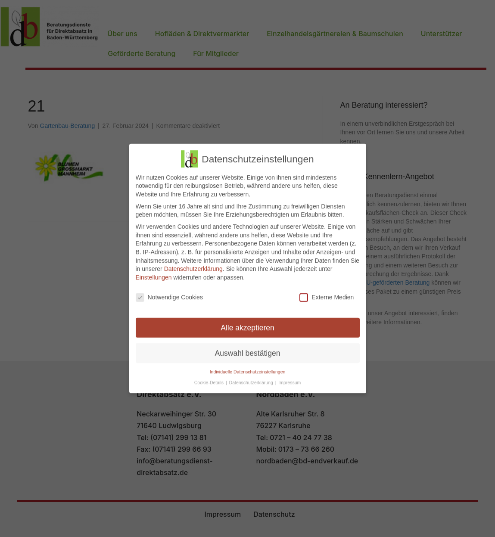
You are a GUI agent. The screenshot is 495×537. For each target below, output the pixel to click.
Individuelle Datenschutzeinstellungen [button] (248, 367)
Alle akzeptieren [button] (247, 323)
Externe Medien (326, 293)
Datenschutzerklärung (193, 264)
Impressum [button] (289, 378)
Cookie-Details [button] (209, 378)
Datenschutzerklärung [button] (251, 378)
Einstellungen (154, 273)
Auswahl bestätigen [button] (247, 349)
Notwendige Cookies (169, 293)
